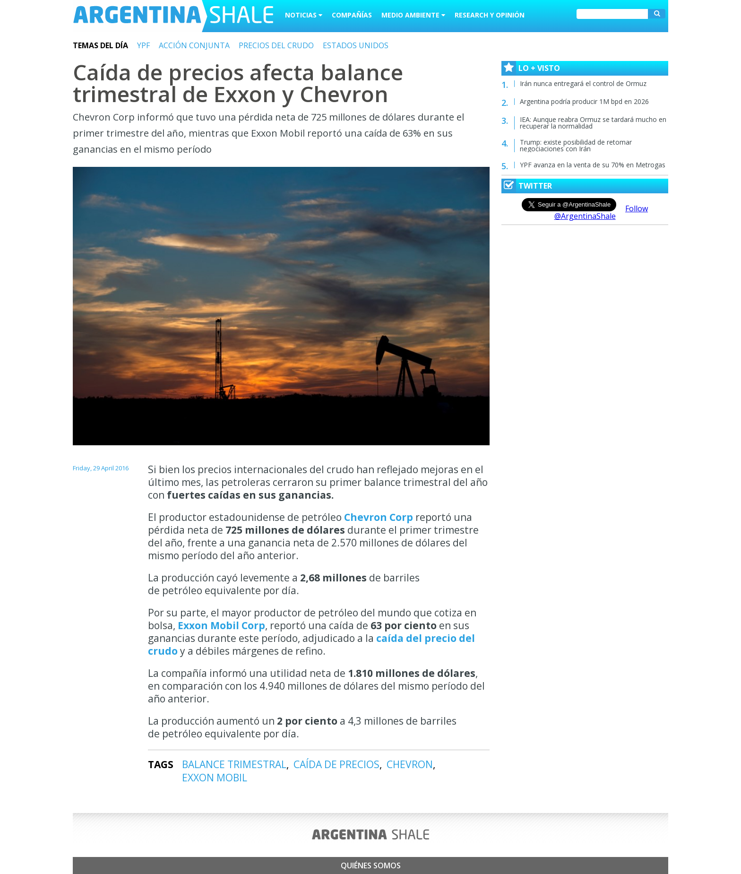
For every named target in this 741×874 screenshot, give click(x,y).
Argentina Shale (173, 16)
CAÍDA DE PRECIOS (336, 764)
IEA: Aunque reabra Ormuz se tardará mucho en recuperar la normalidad (593, 122)
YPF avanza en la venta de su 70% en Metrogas (592, 164)
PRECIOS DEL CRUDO (276, 45)
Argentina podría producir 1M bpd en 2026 (584, 101)
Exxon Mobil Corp (221, 625)
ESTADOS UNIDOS (355, 45)
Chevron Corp (379, 517)
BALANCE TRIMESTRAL (234, 764)
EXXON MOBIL (214, 777)
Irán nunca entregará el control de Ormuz (583, 83)
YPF (143, 45)
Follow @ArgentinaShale (601, 212)
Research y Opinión (490, 14)
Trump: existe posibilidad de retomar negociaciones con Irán (576, 145)
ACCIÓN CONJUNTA (194, 45)
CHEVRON (410, 764)
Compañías (352, 14)
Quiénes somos (371, 865)
